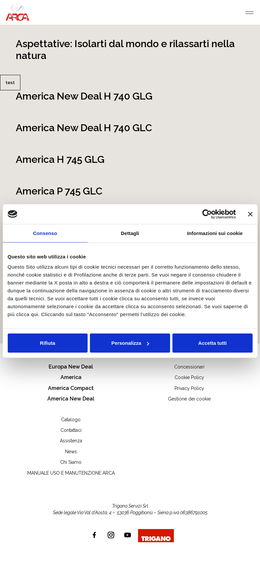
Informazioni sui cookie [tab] (215, 233)
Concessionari (189, 367)
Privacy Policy (189, 388)
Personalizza (130, 343)
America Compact (71, 388)
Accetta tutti (212, 343)
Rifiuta (47, 343)
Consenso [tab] (45, 233)
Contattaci (71, 430)
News (71, 451)
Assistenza (71, 440)
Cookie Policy (189, 377)
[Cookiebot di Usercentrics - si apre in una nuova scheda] (207, 214)
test (10, 82)
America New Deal (70, 399)
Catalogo (71, 419)
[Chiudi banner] (250, 214)
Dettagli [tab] (130, 233)
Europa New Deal (71, 367)
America (71, 377)
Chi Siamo (71, 462)
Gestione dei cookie (189, 398)
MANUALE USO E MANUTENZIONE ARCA (71, 473)
